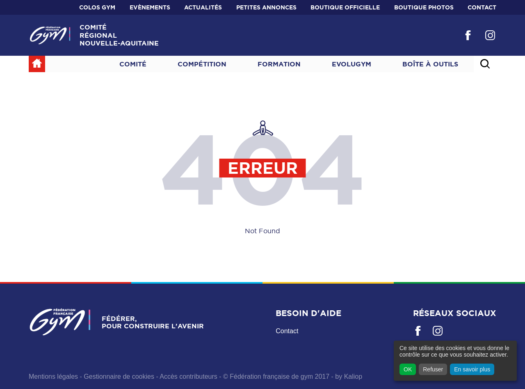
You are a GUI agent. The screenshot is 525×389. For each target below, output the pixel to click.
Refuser (433, 369)
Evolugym (351, 64)
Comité (132, 64)
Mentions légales (53, 376)
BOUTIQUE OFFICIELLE (345, 7)
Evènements (150, 7)
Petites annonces (266, 7)
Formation (279, 64)
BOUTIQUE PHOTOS (424, 7)
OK (408, 369)
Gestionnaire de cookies (119, 376)
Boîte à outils (430, 64)
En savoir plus (472, 369)
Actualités (203, 7)
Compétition (202, 64)
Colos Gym (97, 7)
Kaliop (353, 376)
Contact (482, 7)
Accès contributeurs (188, 376)
